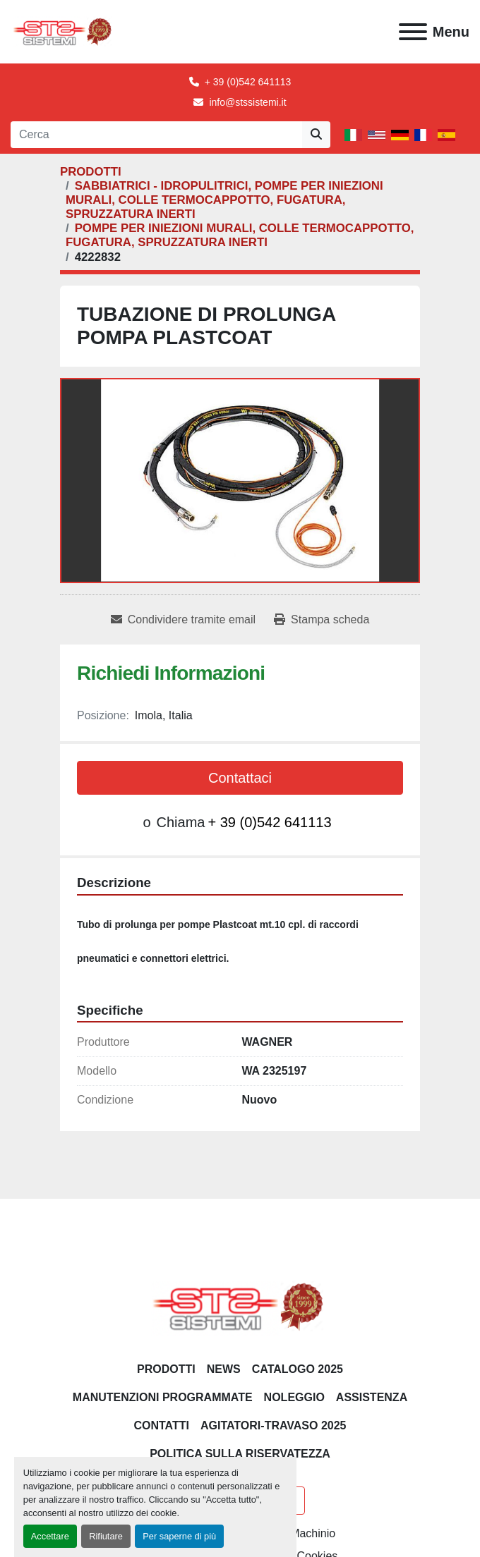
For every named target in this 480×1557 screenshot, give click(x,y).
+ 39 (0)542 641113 (248, 81)
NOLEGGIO (294, 1397)
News (224, 1369)
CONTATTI (161, 1425)
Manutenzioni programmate (163, 1397)
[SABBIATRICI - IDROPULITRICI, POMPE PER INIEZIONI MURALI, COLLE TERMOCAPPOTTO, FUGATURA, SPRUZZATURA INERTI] (224, 200)
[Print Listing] (321, 619)
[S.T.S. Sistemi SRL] (240, 1306)
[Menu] (413, 31)
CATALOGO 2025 (297, 1369)
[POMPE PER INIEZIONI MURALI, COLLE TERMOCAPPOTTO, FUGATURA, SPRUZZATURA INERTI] (240, 235)
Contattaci (240, 778)
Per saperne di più (179, 1536)
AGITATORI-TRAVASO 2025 (273, 1425)
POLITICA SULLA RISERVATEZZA (240, 1454)
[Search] (156, 134)
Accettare (50, 1536)
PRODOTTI (166, 1369)
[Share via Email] (183, 619)
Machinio (312, 1533)
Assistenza (371, 1397)
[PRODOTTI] (90, 171)
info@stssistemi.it (247, 102)
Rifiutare (106, 1536)
